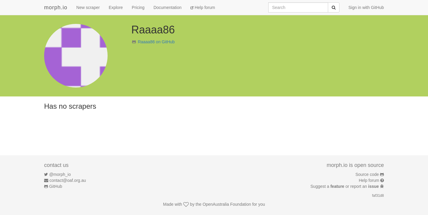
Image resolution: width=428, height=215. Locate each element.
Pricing (138, 7)
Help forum (202, 7)
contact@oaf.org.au (67, 180)
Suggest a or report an (345, 186)
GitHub (55, 186)
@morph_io (60, 174)
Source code (367, 174)
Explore (116, 7)
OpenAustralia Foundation (227, 204)
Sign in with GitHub (366, 7)
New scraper (88, 7)
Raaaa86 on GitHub (156, 41)
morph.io (55, 7)
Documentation (167, 7)
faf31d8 (378, 196)
